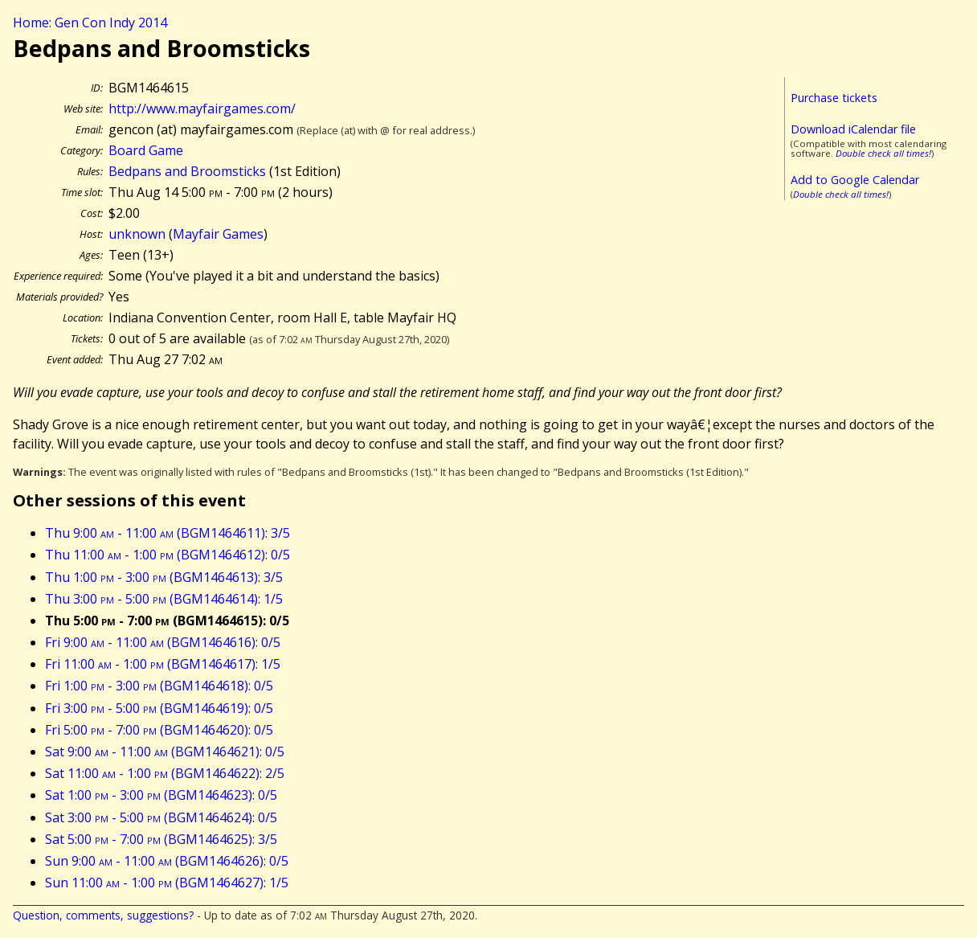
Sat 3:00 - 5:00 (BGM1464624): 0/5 (161, 817)
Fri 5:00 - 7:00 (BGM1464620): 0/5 (159, 730)
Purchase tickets (834, 97)
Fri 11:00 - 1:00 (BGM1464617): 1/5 (162, 664)
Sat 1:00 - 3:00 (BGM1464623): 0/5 (161, 795)
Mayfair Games (218, 234)
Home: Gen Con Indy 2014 (90, 22)
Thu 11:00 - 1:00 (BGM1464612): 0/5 (167, 554)
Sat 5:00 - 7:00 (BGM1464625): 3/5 (161, 839)
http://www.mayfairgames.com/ (202, 108)
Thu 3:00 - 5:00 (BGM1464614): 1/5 (164, 599)
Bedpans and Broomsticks (187, 171)
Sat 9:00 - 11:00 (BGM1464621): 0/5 (164, 751)
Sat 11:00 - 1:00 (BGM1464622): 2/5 (164, 773)
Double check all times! (883, 153)
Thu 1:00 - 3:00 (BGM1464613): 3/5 (164, 577)
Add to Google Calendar (855, 179)
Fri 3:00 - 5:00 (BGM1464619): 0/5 (159, 708)
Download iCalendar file (853, 129)
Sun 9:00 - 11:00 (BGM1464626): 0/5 (166, 861)
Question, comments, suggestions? (103, 915)
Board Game (145, 150)
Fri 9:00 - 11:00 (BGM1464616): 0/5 (162, 642)
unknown (137, 234)
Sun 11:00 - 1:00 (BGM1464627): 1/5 (166, 882)
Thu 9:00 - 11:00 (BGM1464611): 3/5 (167, 533)
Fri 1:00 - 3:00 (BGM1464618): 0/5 (159, 685)
